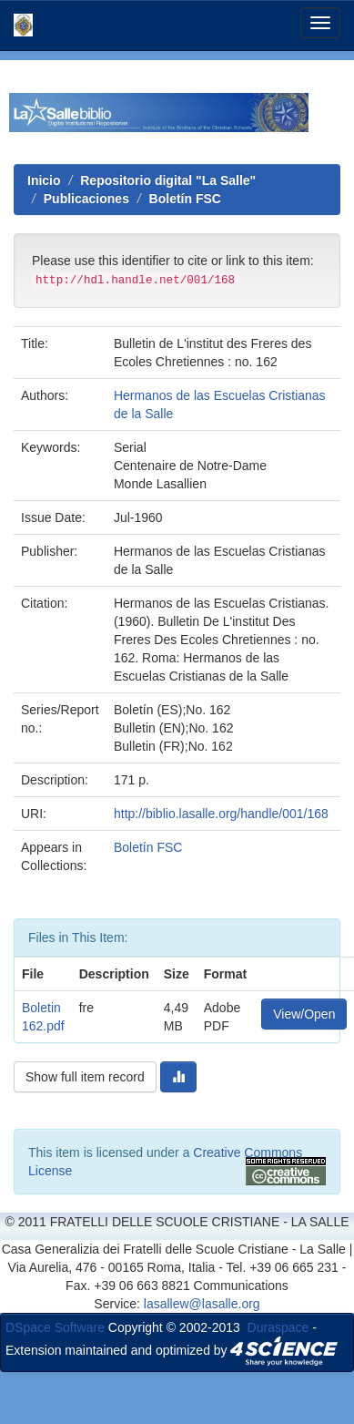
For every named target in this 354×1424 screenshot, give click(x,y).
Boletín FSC (185, 198)
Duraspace (278, 1327)
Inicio (44, 180)
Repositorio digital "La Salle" (168, 180)
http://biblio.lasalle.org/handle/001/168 (221, 813)
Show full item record (85, 1077)
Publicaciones (86, 198)
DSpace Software (55, 1327)
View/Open (304, 1014)
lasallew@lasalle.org (202, 1303)
